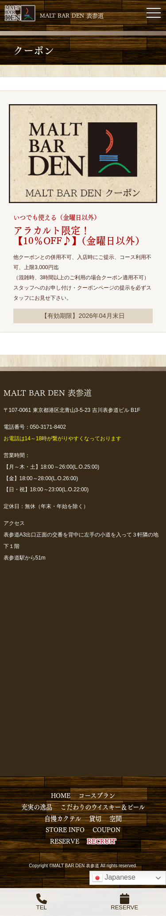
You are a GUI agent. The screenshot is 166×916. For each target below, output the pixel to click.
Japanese (113, 878)
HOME (60, 795)
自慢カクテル (62, 818)
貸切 (95, 818)
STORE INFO (65, 829)
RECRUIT (101, 841)
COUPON (106, 829)
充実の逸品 (36, 806)
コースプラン (96, 795)
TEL (41, 902)
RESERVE (64, 841)
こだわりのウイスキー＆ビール (102, 806)
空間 (115, 818)
